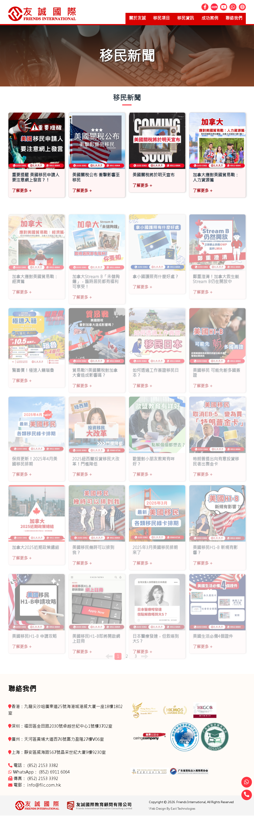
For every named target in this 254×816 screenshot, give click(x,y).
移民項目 (154, 18)
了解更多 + (22, 190)
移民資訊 (180, 18)
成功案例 (206, 18)
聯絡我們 (232, 18)
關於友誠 (128, 18)
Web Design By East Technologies (172, 809)
